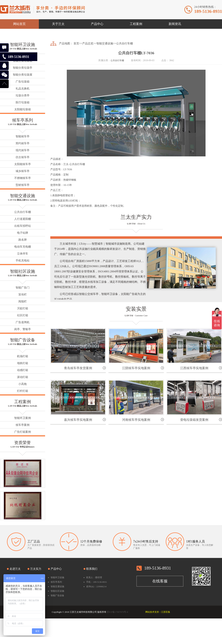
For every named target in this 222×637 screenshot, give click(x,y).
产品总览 (87, 43)
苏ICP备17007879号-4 (117, 612)
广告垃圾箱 (22, 81)
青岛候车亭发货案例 (78, 368)
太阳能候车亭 (22, 164)
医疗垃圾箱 (22, 102)
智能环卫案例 (22, 417)
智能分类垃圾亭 (22, 67)
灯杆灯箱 (22, 390)
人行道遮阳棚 (22, 218)
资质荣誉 (22, 442)
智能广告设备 (22, 340)
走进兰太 (15, 568)
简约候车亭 (22, 143)
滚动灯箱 (22, 377)
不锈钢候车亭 (22, 178)
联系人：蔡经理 (94, 577)
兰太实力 (35, 568)
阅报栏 (22, 301)
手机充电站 (22, 260)
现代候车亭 (22, 150)
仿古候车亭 (22, 157)
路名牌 (22, 239)
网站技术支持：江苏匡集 (157, 612)
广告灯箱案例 (22, 431)
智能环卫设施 (22, 44)
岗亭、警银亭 (22, 329)
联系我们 (91, 568)
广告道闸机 (22, 322)
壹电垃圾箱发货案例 (194, 419)
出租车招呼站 (22, 225)
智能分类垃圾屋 (22, 74)
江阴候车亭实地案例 (136, 368)
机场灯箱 (22, 356)
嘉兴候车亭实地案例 (78, 419)
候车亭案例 (22, 424)
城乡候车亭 (22, 171)
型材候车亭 (22, 184)
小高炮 (22, 383)
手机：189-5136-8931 (96, 582)
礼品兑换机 (22, 88)
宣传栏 (22, 294)
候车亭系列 (22, 120)
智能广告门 (22, 287)
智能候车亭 (22, 136)
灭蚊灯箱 (22, 308)
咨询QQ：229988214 (96, 586)
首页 (76, 43)
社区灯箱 (22, 315)
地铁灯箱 (22, 363)
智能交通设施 (22, 195)
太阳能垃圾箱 (22, 109)
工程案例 (22, 401)
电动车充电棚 (22, 246)
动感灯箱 (22, 370)
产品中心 (56, 568)
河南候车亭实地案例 (136, 419)
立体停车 (22, 253)
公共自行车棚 (22, 211)
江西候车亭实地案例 (194, 368)
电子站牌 (22, 232)
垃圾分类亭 (22, 95)
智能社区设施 (22, 271)
